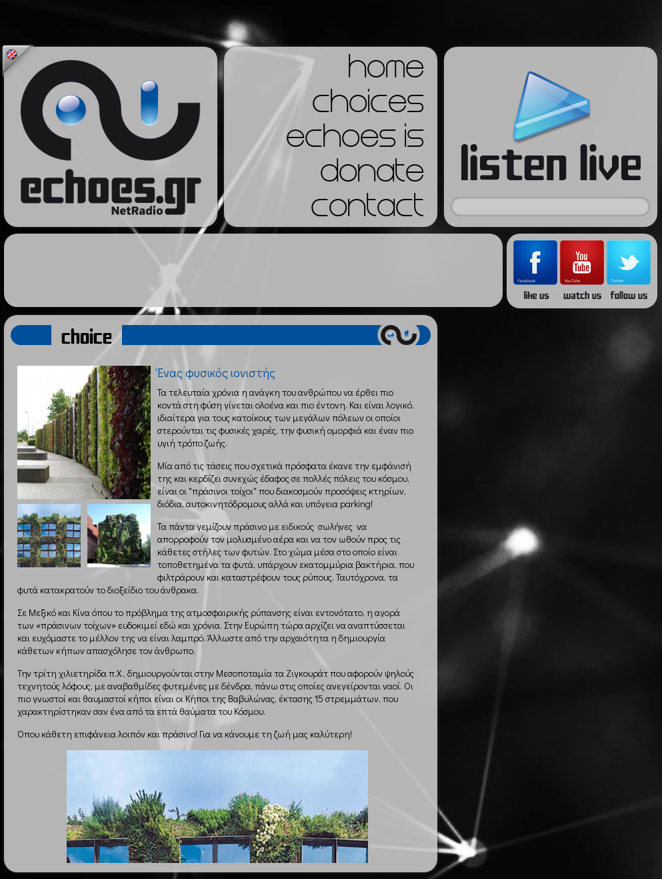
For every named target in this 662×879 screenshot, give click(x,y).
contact (367, 209)
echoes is (355, 140)
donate (372, 175)
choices (368, 105)
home (386, 70)
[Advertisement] (253, 270)
